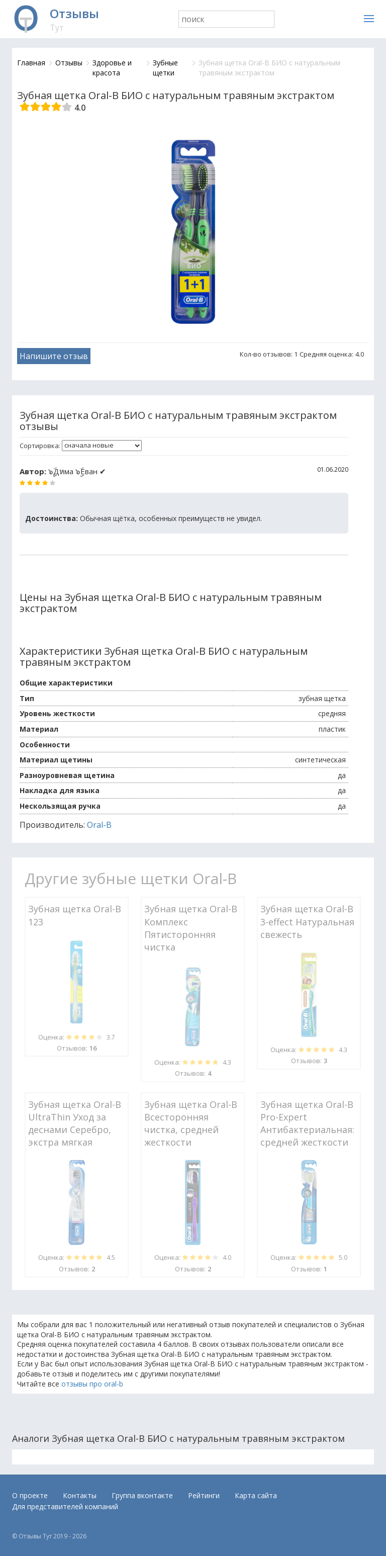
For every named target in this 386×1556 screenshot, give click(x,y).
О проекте (30, 1495)
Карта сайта (256, 1495)
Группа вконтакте (142, 1495)
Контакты (79, 1495)
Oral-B (99, 824)
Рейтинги (204, 1495)
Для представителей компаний (65, 1506)
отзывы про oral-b (92, 1384)
